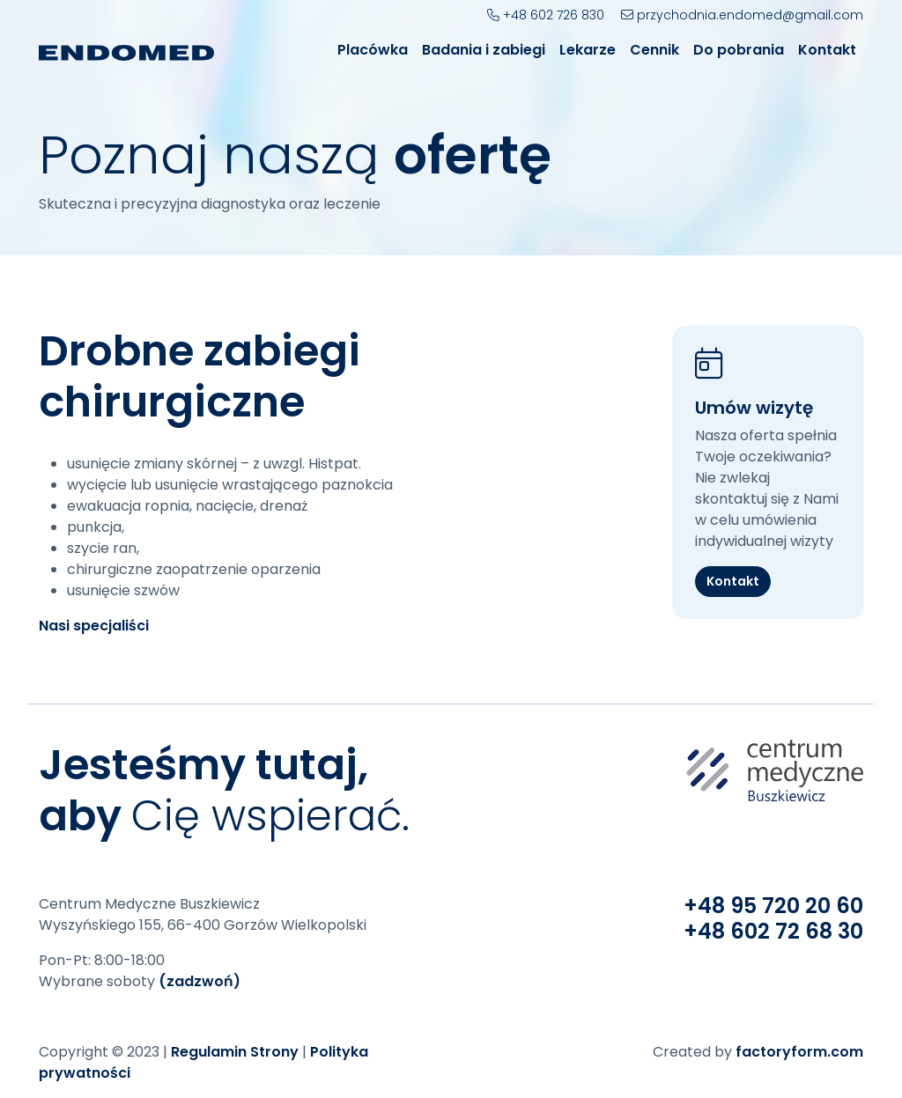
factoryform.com (799, 1052)
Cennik (654, 50)
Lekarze (587, 50)
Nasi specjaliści (94, 625)
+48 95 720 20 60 (773, 905)
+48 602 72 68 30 (773, 931)
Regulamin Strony (235, 1052)
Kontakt (827, 50)
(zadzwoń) (199, 981)
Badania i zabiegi (483, 50)
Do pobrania (738, 50)
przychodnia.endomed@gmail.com (742, 15)
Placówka (372, 50)
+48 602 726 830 (545, 15)
